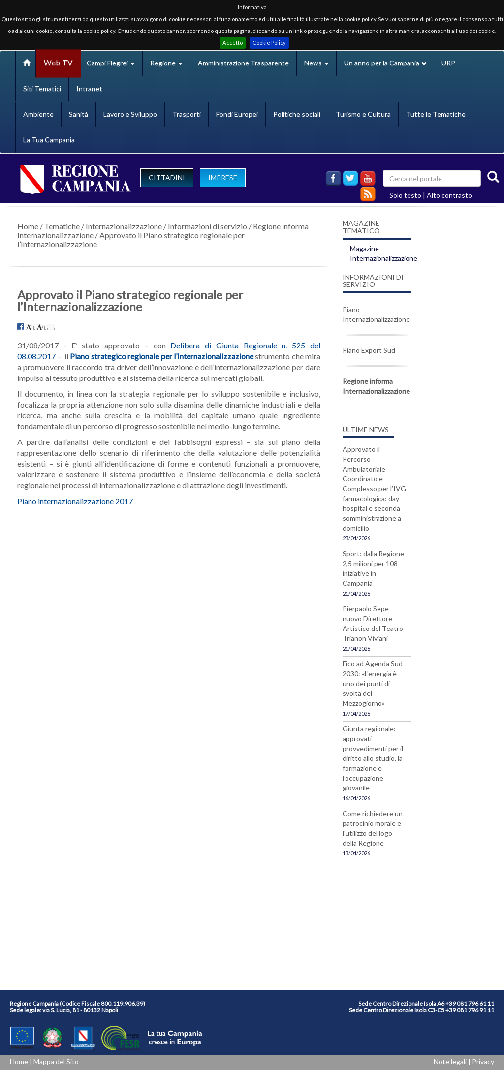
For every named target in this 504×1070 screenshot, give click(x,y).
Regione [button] (166, 63)
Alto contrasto (449, 195)
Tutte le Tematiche (436, 114)
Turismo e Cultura (363, 114)
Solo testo (405, 195)
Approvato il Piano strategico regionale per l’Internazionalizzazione (131, 239)
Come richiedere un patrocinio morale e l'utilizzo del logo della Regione (373, 828)
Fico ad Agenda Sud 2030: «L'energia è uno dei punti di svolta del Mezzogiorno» (373, 683)
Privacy (483, 1061)
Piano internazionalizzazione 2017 (75, 500)
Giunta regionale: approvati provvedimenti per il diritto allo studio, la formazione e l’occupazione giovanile (373, 758)
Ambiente (38, 114)
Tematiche (62, 226)
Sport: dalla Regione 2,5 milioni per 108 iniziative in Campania (373, 568)
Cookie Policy (269, 42)
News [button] (316, 63)
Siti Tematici (42, 88)
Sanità (78, 114)
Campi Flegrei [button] (111, 63)
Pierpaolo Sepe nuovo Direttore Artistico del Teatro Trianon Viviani (373, 623)
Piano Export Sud (369, 350)
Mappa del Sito (56, 1061)
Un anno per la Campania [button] (385, 63)
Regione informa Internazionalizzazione (376, 386)
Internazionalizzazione (124, 226)
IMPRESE (222, 177)
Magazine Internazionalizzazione (383, 253)
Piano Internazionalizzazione (376, 314)
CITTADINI (167, 177)
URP (448, 63)
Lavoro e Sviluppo (130, 114)
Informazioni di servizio (207, 226)
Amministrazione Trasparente (243, 63)
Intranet (89, 88)
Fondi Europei (237, 114)
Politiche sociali (296, 114)
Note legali (450, 1061)
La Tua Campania (49, 139)
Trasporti (186, 114)
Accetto (232, 42)
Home (27, 226)
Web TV (58, 62)
